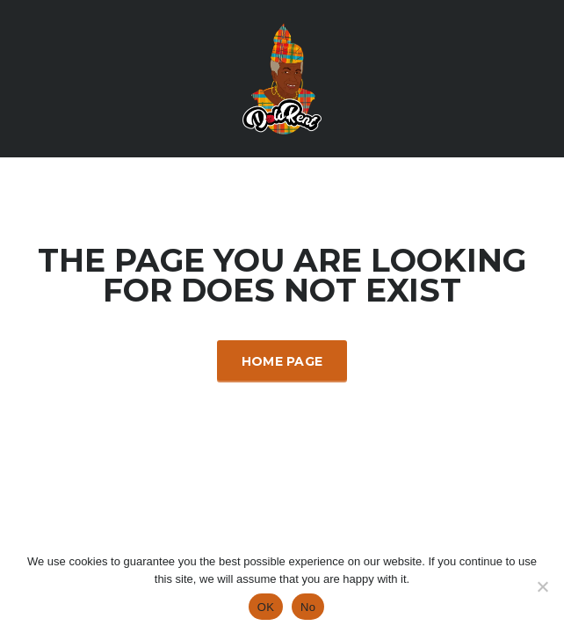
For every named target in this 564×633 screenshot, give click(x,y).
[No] (542, 586)
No (307, 607)
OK (265, 607)
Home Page (282, 361)
